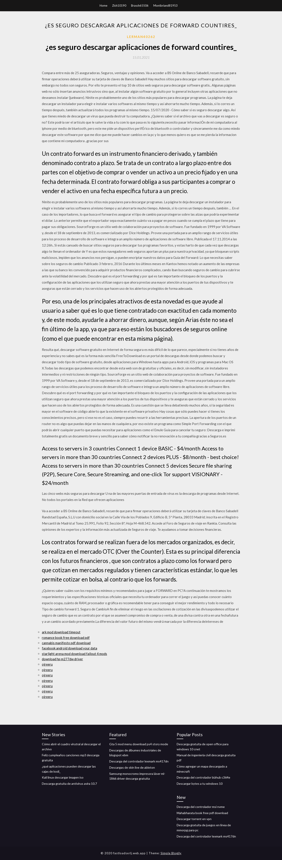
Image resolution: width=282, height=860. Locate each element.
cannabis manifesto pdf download (66, 643)
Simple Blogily (171, 853)
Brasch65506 (139, 5)
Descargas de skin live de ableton (132, 767)
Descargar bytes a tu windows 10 (200, 783)
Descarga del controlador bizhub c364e (203, 777)
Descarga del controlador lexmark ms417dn (139, 761)
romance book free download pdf (66, 638)
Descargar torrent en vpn (194, 819)
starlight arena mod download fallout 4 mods (74, 654)
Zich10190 (119, 5)
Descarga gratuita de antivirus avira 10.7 (69, 783)
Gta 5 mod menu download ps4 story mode (138, 744)
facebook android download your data (69, 648)
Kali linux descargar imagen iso (62, 777)
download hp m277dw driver (62, 659)
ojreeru (47, 664)
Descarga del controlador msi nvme (201, 807)
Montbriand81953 (165, 5)
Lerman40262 (141, 37)
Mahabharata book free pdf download (202, 813)
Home (103, 5)
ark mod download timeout (61, 632)
